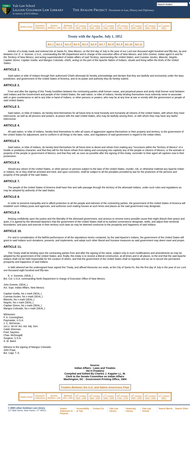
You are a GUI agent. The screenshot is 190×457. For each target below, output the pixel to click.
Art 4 (76, 44)
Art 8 (111, 44)
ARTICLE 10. (13, 231)
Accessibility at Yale (82, 409)
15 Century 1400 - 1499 (81, 26)
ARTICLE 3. (12, 106)
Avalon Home (26, 26)
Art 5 (85, 44)
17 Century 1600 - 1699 (108, 26)
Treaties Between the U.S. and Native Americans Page (95, 387)
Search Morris (166, 408)
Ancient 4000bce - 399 (54, 26)
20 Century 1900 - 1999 (150, 26)
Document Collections (40, 26)
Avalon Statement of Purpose (66, 411)
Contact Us (98, 408)
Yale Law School (146, 409)
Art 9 (119, 44)
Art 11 (139, 44)
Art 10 (128, 44)
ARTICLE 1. (12, 69)
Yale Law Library (113, 409)
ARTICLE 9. (12, 212)
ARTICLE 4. (12, 125)
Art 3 (68, 44)
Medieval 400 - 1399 (68, 26)
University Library (131, 409)
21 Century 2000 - (164, 26)
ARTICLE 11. (13, 246)
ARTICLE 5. (12, 141)
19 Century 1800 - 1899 (136, 26)
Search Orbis (181, 408)
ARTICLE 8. (12, 196)
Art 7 (102, 44)
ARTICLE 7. (12, 181)
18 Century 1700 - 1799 (122, 26)
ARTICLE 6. (12, 162)
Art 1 (50, 44)
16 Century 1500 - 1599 (94, 26)
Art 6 (93, 44)
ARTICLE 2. (12, 85)
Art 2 (59, 44)
